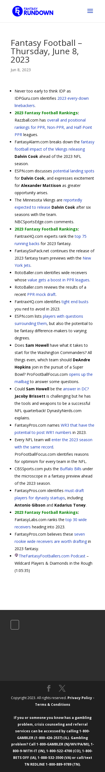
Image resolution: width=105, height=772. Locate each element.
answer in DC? (76, 388)
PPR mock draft (41, 294)
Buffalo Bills (70, 468)
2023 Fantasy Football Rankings (46, 112)
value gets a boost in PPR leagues (58, 279)
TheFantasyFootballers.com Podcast (52, 556)
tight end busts (75, 301)
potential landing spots (73, 171)
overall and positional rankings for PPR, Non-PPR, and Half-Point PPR (53, 127)
